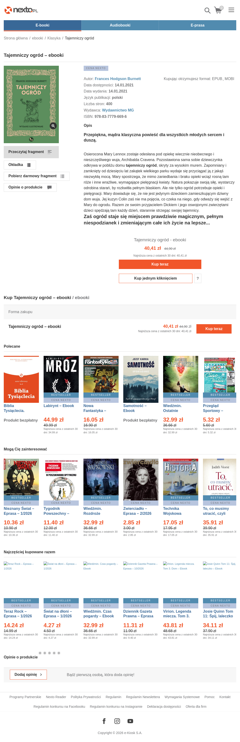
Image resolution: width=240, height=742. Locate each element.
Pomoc (209, 697)
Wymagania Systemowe (182, 697)
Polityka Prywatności (86, 697)
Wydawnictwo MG (118, 110)
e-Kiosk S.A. (133, 733)
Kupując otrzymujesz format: (187, 79)
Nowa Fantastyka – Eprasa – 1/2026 (97, 411)
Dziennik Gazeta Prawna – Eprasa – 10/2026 (138, 616)
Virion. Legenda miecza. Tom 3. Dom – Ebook (177, 616)
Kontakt (224, 697)
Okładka (15, 165)
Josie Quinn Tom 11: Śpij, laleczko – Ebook (218, 616)
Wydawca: (93, 110)
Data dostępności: (99, 85)
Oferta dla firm (196, 706)
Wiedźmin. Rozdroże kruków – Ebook (97, 513)
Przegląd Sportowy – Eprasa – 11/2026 (218, 411)
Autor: (89, 79)
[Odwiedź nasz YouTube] (130, 721)
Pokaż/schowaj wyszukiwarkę (208, 10)
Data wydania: (96, 91)
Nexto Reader (56, 697)
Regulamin (113, 697)
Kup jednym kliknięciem (155, 278)
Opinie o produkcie (25, 187)
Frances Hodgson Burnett (118, 79)
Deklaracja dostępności (164, 706)
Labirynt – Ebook (59, 406)
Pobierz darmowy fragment (32, 176)
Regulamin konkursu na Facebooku (59, 706)
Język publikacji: (98, 98)
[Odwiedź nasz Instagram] (117, 721)
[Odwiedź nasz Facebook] (104, 721)
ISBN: (89, 117)
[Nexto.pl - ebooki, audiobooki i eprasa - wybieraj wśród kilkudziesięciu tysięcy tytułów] (21, 10)
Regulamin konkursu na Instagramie (116, 706)
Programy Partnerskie (25, 697)
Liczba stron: (95, 104)
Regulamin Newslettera (143, 697)
